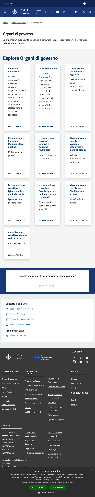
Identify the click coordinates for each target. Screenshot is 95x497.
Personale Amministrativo (8, 403)
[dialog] (47, 482)
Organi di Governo (9, 378)
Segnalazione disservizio (30, 442)
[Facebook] (44, 11)
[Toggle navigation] (4, 11)
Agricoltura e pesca (56, 419)
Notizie (74, 378)
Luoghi (74, 400)
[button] (47, 493)
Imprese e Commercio (34, 394)
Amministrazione (19, 22)
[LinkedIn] (69, 11)
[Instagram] (62, 11)
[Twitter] (50, 11)
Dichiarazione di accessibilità (54, 455)
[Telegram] (75, 11)
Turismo (28, 407)
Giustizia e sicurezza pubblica (56, 388)
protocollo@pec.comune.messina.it (20, 466)
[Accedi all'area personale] (84, 3)
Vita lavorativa (31, 389)
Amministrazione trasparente (55, 434)
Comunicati (76, 383)
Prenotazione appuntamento (31, 434)
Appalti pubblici (31, 398)
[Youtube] (56, 11)
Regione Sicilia (10, 3)
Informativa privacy (56, 444)
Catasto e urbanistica (34, 403)
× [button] (92, 470)
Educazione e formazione (53, 380)
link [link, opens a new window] (71, 482)
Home (5, 22)
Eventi (74, 404)
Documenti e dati (8, 409)
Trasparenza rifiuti (55, 440)
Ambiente (52, 402)
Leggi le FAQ (30, 448)
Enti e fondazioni (8, 392)
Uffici (3, 387)
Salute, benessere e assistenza (56, 408)
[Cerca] (89, 11)
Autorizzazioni (54, 414)
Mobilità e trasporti (33, 412)
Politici (4, 396)
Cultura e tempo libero (34, 385)
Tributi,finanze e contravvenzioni (55, 396)
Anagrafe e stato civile (34, 380)
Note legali (52, 449)
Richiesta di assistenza (34, 452)
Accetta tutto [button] (38, 487)
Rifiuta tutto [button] (57, 487)
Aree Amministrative (10, 383)
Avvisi (73, 387)
